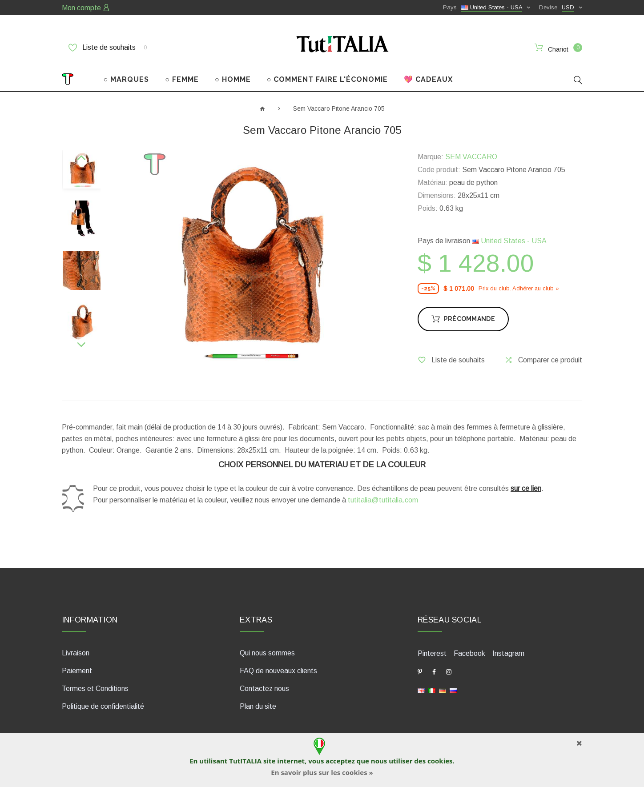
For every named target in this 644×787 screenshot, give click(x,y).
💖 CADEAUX (428, 79)
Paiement (77, 671)
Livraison (75, 653)
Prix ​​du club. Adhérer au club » (519, 288)
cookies (439, 760)
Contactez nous (264, 688)
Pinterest (432, 653)
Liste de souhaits (107, 47)
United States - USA (509, 241)
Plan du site (258, 706)
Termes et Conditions (95, 688)
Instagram (508, 653)
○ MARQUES (126, 79)
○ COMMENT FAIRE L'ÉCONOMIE (327, 79)
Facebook (469, 653)
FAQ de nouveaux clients (278, 671)
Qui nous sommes (267, 653)
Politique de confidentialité (103, 706)
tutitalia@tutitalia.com (383, 500)
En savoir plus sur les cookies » (322, 772)
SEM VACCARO (471, 157)
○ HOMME (233, 79)
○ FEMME (182, 79)
